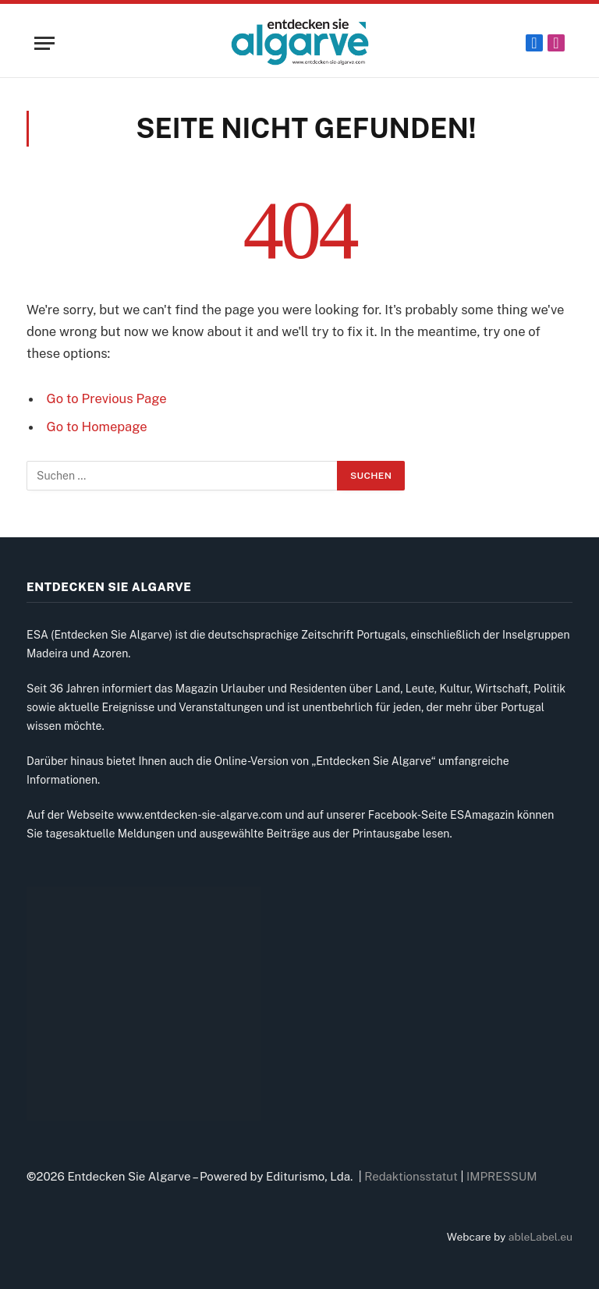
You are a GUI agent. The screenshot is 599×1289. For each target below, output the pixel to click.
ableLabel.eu (540, 1237)
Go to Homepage (97, 426)
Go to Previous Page (107, 398)
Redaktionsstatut (411, 1176)
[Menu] (44, 43)
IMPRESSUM (501, 1176)
